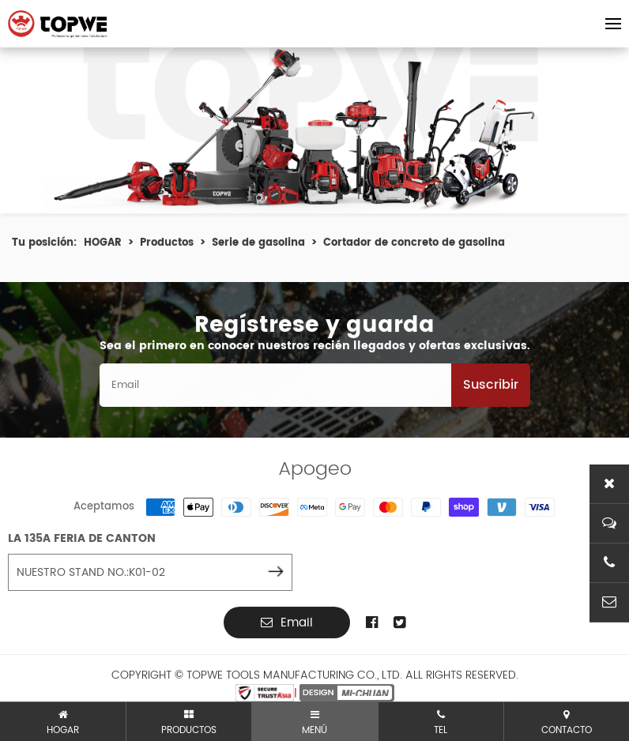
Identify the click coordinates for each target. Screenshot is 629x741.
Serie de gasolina (258, 245)
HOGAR (103, 245)
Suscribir (490, 388)
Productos (167, 245)
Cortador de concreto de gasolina (414, 245)
